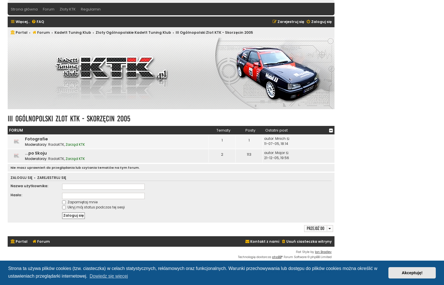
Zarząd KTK (75, 144)
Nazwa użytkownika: (29, 185)
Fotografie (36, 139)
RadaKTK (56, 144)
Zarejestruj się (51, 178)
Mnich (280, 138)
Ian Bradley (323, 252)
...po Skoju (36, 153)
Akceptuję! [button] (412, 273)
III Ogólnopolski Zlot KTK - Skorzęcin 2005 (69, 118)
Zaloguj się (21, 178)
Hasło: (16, 195)
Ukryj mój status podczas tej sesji (93, 207)
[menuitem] (37, 22)
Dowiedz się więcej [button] (109, 276)
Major (280, 152)
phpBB (276, 257)
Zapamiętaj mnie (80, 202)
